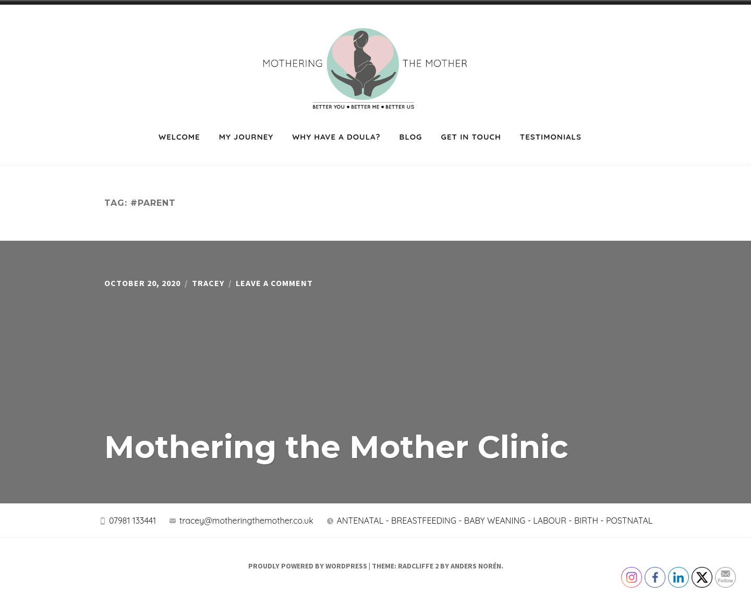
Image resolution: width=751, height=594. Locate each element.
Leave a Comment (274, 283)
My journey (246, 137)
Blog (410, 137)
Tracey (208, 283)
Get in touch (471, 137)
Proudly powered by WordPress (307, 566)
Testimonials (551, 137)
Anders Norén (476, 566)
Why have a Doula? (336, 137)
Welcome (179, 137)
